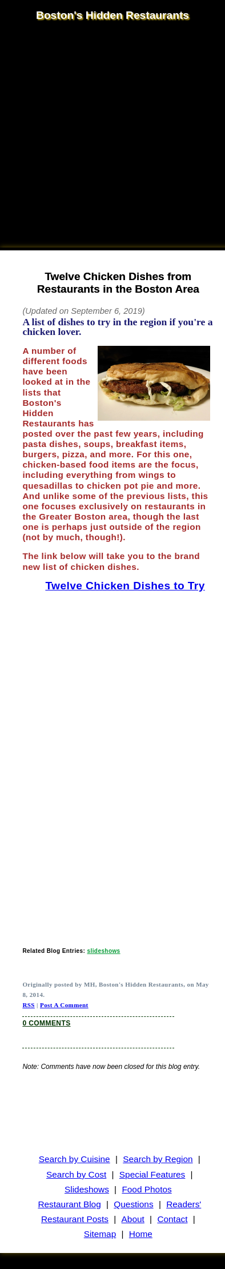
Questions (133, 1204)
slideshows (103, 951)
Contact (172, 1219)
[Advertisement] (107, 136)
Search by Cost (76, 1174)
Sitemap (100, 1234)
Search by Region (157, 1159)
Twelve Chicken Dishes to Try (124, 586)
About (133, 1219)
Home (140, 1234)
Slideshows (87, 1189)
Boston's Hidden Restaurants (112, 15)
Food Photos (146, 1189)
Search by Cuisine (74, 1159)
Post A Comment (64, 1004)
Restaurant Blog (69, 1204)
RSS (28, 1004)
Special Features (152, 1174)
